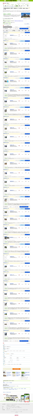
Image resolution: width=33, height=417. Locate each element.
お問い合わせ (17, 411)
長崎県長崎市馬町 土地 (5, 290)
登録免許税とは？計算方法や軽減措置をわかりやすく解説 (27, 373)
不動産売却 (7, 408)
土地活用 (9, 408)
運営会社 (21, 411)
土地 (17, 388)
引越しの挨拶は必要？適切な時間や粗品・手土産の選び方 (27, 375)
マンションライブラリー (6, 389)
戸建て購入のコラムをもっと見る (24, 377)
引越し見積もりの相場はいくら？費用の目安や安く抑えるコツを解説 (18, 375)
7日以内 (17, 364)
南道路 (17, 357)
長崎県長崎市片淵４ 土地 (5, 196)
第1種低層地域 (10, 382)
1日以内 (12, 364)
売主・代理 (7, 382)
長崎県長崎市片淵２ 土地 (5, 310)
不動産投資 (25, 388)
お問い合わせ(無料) (27, 32)
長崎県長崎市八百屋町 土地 (6, 87)
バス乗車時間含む (5, 351)
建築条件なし (4, 382)
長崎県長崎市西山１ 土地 (5, 234)
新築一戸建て (12, 388)
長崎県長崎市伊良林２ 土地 (6, 133)
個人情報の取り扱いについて (9, 405)
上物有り (11, 355)
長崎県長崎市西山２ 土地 (5, 215)
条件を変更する (6, 23)
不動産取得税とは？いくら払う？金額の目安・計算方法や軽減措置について (18, 373)
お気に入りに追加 (16, 28)
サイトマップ (19, 411)
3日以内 (14, 364)
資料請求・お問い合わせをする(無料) (23, 28)
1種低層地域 (5, 357)
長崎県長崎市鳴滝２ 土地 (5, 169)
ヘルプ (14, 411)
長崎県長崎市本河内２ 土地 (6, 187)
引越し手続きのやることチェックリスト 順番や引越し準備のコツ (9, 375)
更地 (4, 355)
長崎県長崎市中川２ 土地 (5, 40)
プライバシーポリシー (12, 411)
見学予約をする (22, 87)
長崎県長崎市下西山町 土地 (6, 116)
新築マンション (5, 388)
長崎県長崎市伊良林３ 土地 (6, 178)
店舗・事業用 (22, 388)
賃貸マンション (15, 406)
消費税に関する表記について (13, 405)
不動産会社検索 (10, 389)
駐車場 (17, 406)
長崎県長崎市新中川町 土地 (6, 320)
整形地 (24, 357)
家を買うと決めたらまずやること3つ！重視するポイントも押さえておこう (9, 373)
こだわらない (5, 364)
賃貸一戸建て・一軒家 (11, 406)
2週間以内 (20, 364)
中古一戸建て (15, 388)
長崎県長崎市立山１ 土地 (5, 300)
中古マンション (8, 388)
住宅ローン (21, 407)
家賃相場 (13, 389)
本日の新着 (9, 364)
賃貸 (19, 388)
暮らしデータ (16, 389)
